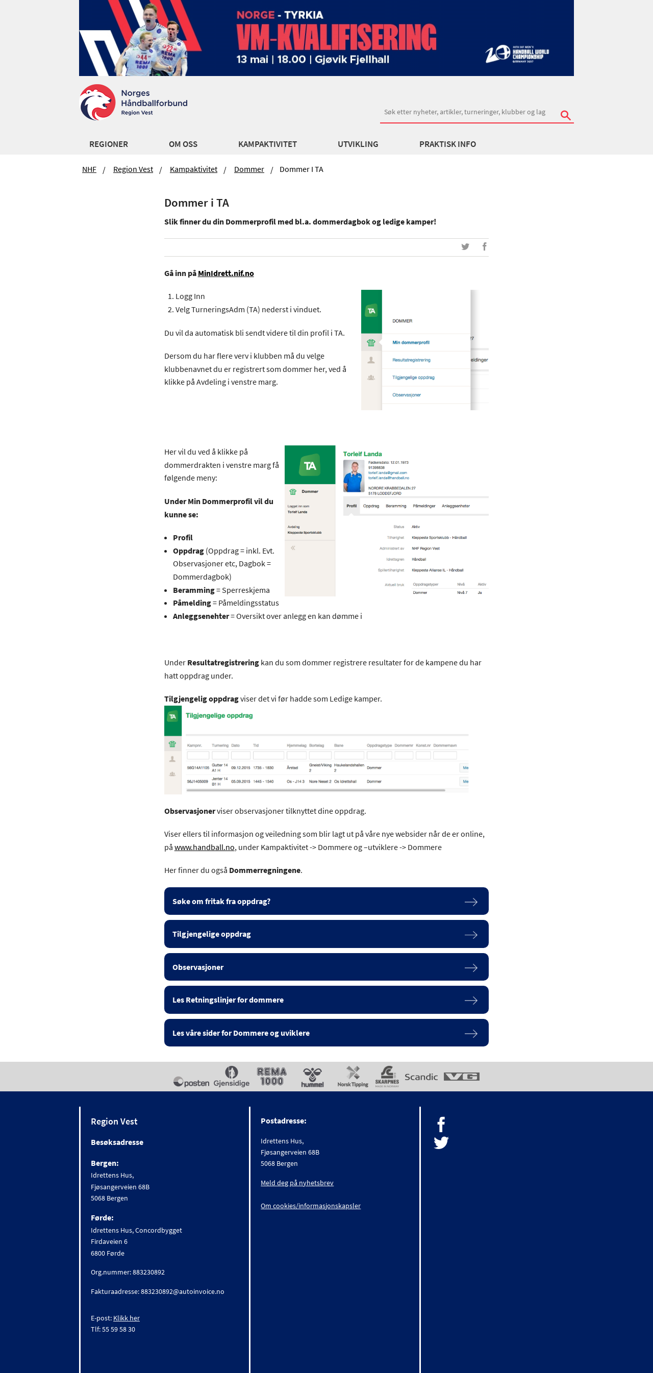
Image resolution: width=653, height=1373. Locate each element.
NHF (89, 169)
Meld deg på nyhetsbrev (297, 1182)
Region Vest (133, 169)
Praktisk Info (447, 143)
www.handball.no (204, 847)
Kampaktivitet (267, 143)
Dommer (249, 169)
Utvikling (358, 143)
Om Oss (183, 143)
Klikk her (126, 1317)
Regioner (108, 143)
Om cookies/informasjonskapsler (311, 1205)
